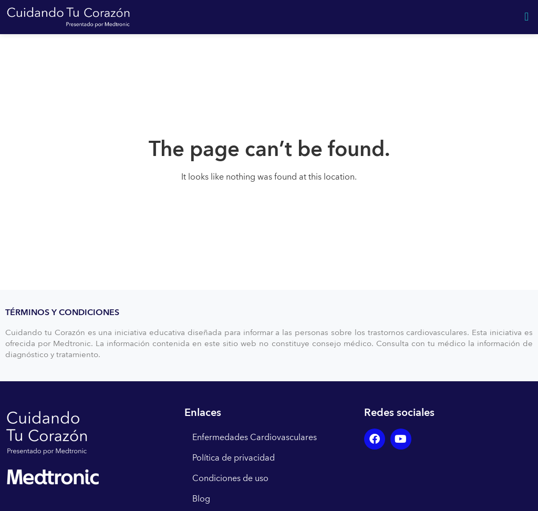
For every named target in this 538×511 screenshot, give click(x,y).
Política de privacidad (233, 458)
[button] (527, 17)
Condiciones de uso (230, 478)
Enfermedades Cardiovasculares (254, 437)
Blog (201, 499)
